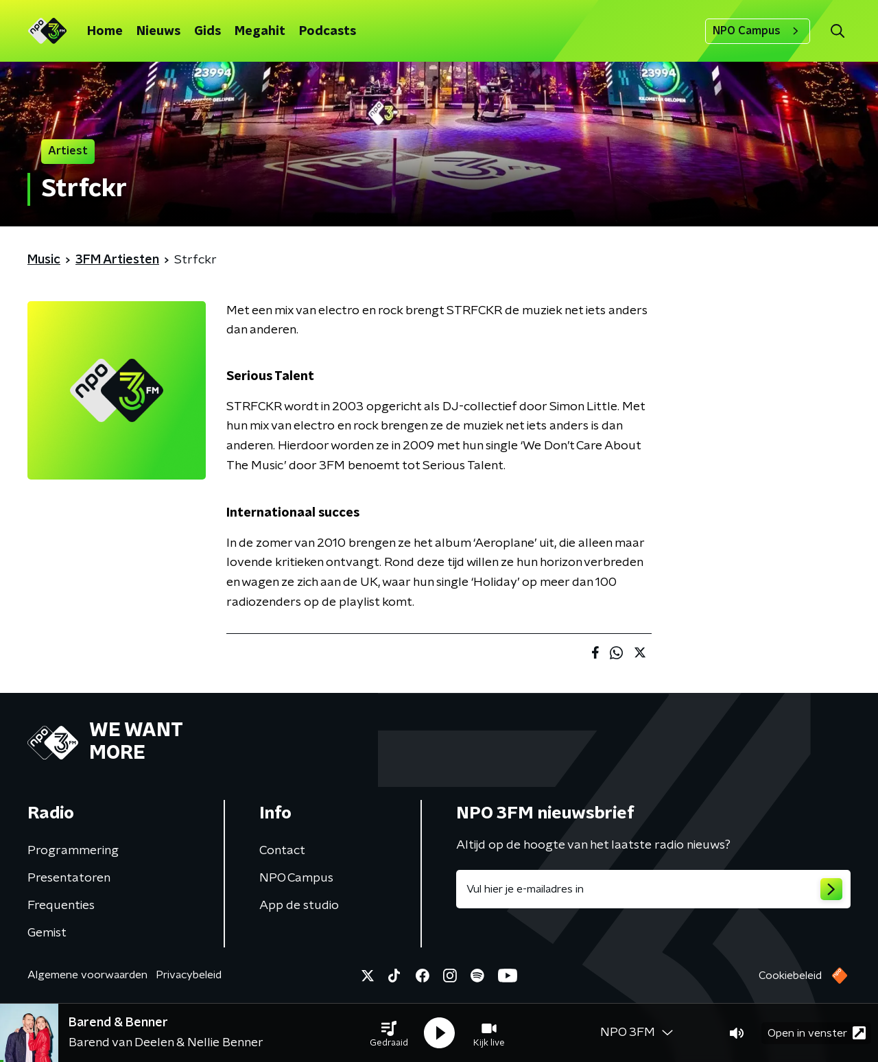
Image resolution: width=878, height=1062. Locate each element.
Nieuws (158, 31)
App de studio (299, 905)
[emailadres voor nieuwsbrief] (653, 889)
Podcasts (327, 31)
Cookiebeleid (790, 975)
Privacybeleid (189, 974)
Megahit (260, 31)
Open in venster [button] (817, 1032)
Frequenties (61, 905)
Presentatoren (68, 878)
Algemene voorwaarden (87, 974)
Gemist (47, 933)
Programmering (73, 851)
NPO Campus (758, 31)
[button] (389, 1033)
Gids (207, 31)
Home (105, 31)
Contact (282, 851)
